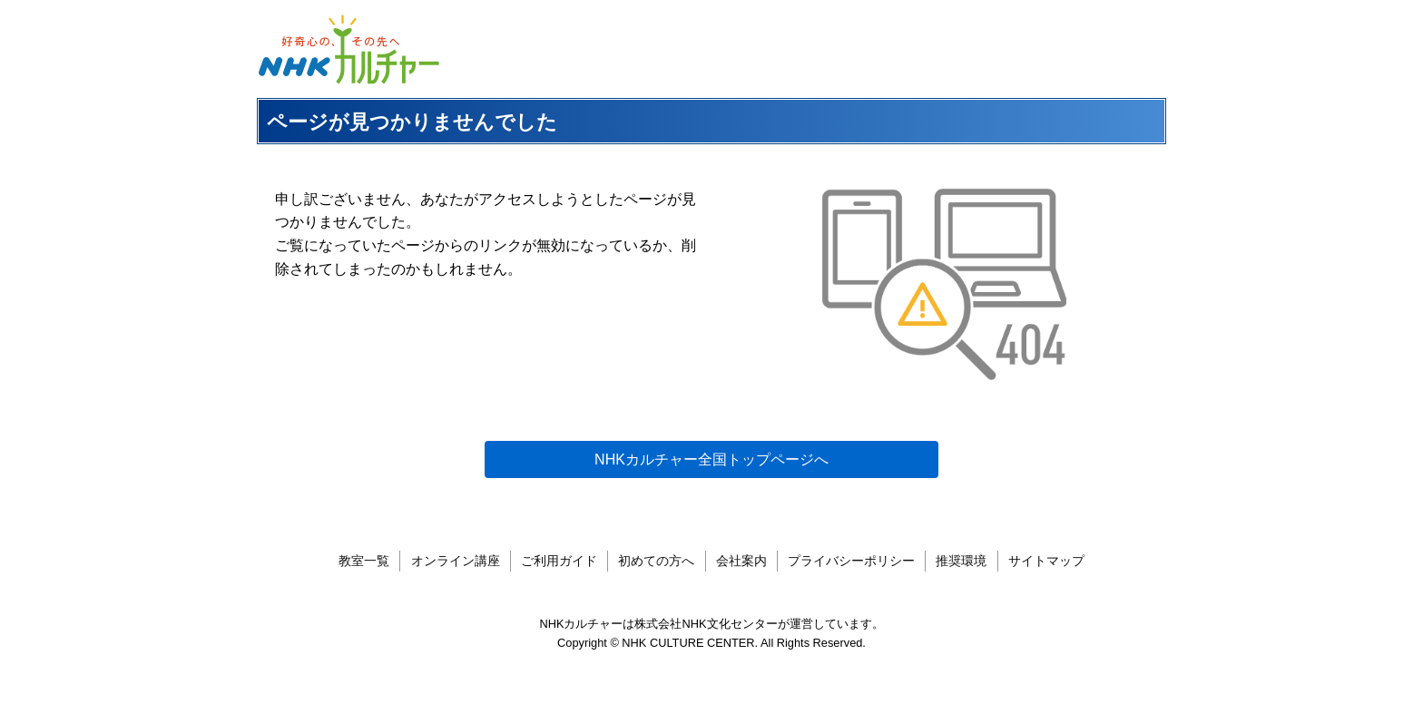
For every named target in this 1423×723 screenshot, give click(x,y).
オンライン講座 (455, 560)
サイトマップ (1046, 560)
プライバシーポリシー (851, 560)
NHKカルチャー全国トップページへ (711, 459)
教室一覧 (364, 560)
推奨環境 (961, 560)
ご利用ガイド (559, 560)
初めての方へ (656, 560)
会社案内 (741, 560)
